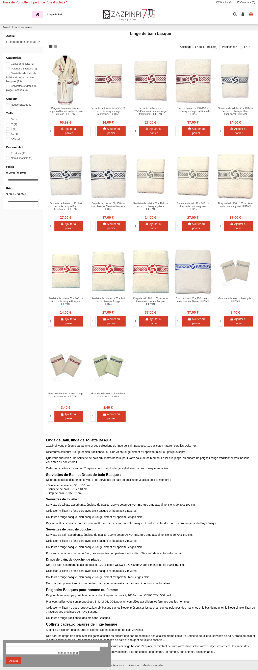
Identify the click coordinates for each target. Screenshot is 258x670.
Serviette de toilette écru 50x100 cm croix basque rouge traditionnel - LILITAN (108, 111)
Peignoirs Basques (24, 68)
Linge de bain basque (22, 41)
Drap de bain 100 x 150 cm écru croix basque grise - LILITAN (235, 205)
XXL (15, 138)
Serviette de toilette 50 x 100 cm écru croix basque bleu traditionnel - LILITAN (235, 111)
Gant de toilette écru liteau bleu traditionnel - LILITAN (108, 395)
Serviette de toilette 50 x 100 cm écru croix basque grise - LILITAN (150, 206)
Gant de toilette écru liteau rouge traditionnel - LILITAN (65, 395)
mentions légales (68, 652)
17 (246, 46)
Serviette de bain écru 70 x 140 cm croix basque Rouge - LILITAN (108, 301)
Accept (13, 660)
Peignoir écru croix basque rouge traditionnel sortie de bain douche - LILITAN (66, 111)
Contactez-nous (114, 665)
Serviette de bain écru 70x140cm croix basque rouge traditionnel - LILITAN (150, 111)
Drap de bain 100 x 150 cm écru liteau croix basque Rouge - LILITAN (150, 301)
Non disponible (21, 158)
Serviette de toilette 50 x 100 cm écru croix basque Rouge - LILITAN (65, 301)
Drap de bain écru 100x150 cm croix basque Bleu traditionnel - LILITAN (108, 206)
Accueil (11, 36)
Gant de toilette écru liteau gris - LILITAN (235, 300)
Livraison (133, 665)
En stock (18, 153)
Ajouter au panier (68, 131)
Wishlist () (224, 2)
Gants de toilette (22, 63)
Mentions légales (153, 665)
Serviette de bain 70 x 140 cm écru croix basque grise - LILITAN (193, 206)
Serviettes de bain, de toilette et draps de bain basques (21, 77)
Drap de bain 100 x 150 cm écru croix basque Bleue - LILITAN (193, 300)
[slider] (7, 179)
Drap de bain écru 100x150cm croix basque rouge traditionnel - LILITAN (193, 111)
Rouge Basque (21, 104)
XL (14, 133)
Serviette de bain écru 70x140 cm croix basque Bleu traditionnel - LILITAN (66, 206)
